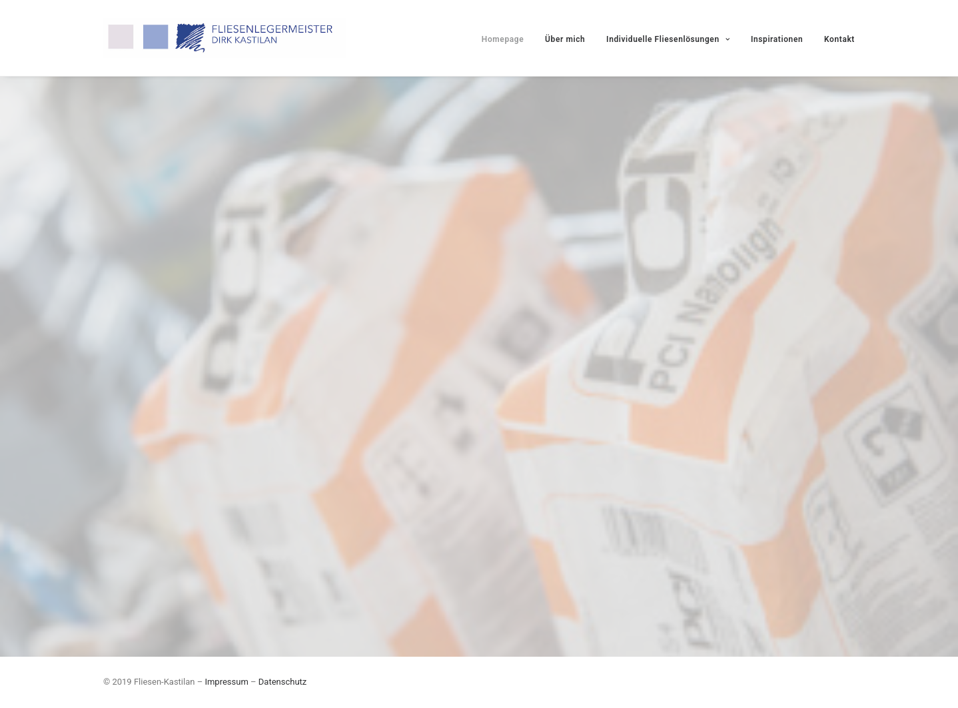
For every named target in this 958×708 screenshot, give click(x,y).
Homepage (503, 39)
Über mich (565, 39)
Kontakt (839, 39)
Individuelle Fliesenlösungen (667, 39)
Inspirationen (777, 39)
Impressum (226, 682)
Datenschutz (282, 682)
